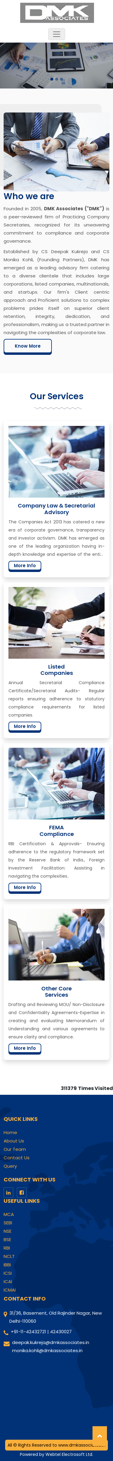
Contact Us (17, 1158)
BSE (7, 1240)
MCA (9, 1214)
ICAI (8, 1282)
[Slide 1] (51, 79)
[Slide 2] (56, 79)
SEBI (8, 1223)
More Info (25, 565)
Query (10, 1166)
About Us (14, 1141)
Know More (28, 346)
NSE (7, 1231)
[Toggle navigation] (56, 34)
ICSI (8, 1273)
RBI (7, 1248)
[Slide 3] (61, 79)
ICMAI (10, 1290)
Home (10, 1133)
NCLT (9, 1256)
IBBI (7, 1265)
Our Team (15, 1149)
